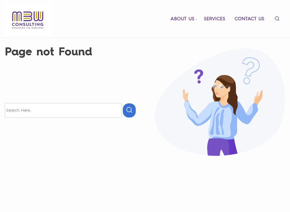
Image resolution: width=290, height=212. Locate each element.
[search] (277, 20)
